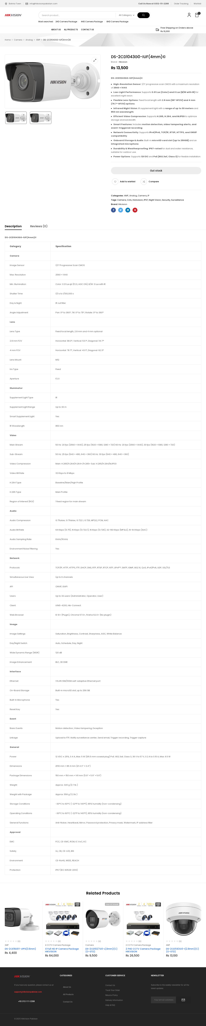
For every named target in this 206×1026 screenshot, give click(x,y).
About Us (67, 987)
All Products (68, 994)
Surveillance (177, 199)
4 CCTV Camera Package (57, 945)
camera (121, 199)
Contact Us (67, 1002)
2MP (6, 945)
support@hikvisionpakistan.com (28, 992)
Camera (18, 39)
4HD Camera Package (92, 21)
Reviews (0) (39, 226)
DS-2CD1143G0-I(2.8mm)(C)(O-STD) (182, 950)
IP (148, 195)
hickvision (138, 199)
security (166, 199)
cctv (129, 199)
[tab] (13, 227)
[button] (197, 15)
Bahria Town (13, 3)
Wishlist (197, 3)
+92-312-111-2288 (26, 1001)
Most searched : (46, 21)
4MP (38, 39)
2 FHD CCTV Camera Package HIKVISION (143, 950)
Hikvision (123, 62)
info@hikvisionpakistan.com (43, 3)
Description (13, 226)
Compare (154, 181)
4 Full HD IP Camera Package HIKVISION (62, 950)
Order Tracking (181, 3)
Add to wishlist (127, 181)
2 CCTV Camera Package (138, 945)
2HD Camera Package (66, 21)
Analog (29, 39)
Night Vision (155, 199)
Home (8, 39)
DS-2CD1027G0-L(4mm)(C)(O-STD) (101, 950)
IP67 (146, 199)
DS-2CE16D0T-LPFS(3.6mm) (20, 948)
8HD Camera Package (117, 21)
